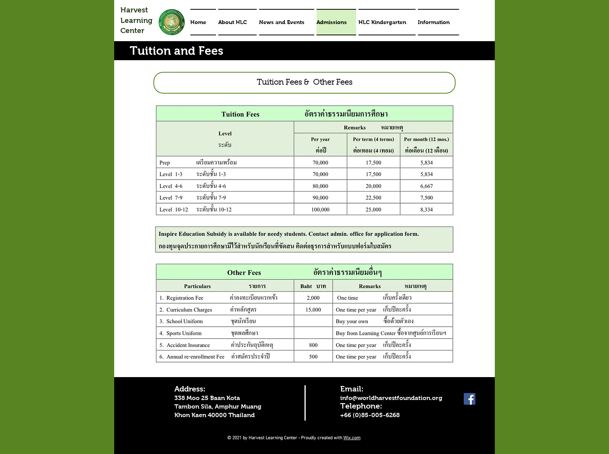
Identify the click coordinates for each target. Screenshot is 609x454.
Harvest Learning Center (136, 20)
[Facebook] (469, 399)
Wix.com (351, 438)
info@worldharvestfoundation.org (391, 398)
